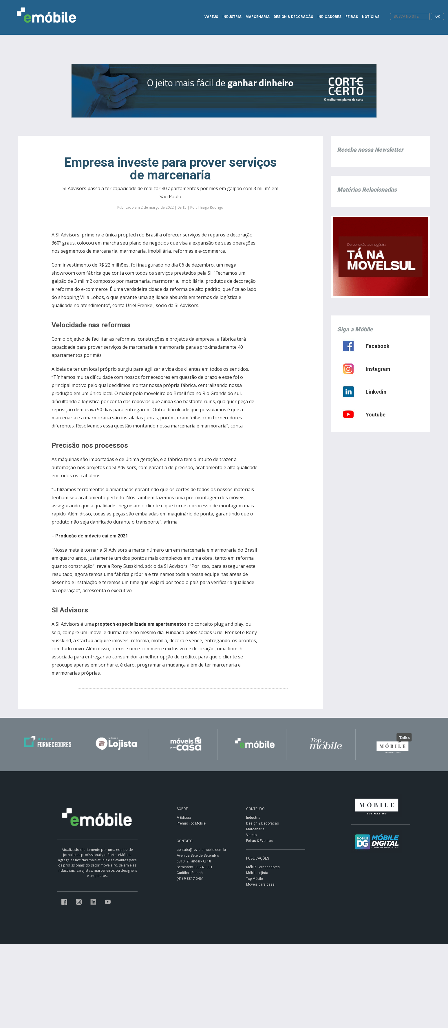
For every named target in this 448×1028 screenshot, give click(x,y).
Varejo (251, 835)
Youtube (375, 415)
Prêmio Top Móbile (191, 823)
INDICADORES (329, 17)
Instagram (378, 369)
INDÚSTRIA (232, 17)
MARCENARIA (258, 17)
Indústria (253, 818)
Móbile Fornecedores (263, 867)
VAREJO (211, 17)
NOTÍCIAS (370, 17)
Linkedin (376, 392)
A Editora (184, 818)
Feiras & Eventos (259, 841)
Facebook (378, 346)
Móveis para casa (260, 884)
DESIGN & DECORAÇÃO (293, 17)
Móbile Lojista (257, 873)
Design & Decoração (262, 823)
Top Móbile (254, 879)
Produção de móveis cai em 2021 (91, 536)
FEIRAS (351, 17)
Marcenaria (255, 829)
